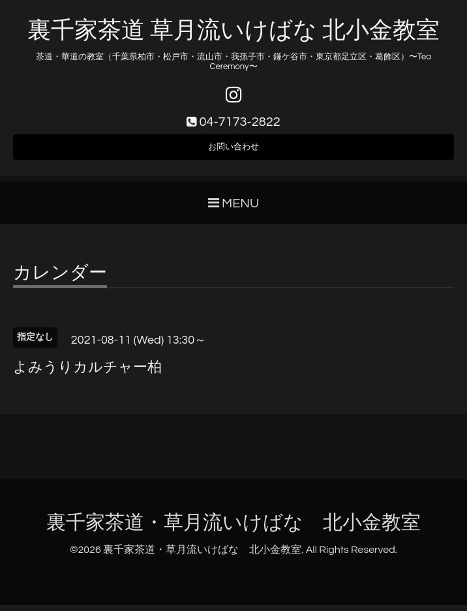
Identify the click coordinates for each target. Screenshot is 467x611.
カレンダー (60, 280)
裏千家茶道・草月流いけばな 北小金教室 (233, 528)
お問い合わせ (233, 150)
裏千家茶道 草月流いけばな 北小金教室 (233, 30)
